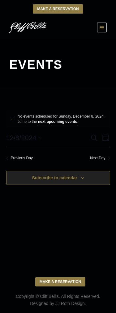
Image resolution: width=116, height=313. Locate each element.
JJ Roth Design (70, 303)
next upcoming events (57, 121)
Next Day (100, 158)
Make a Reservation (58, 9)
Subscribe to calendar (54, 177)
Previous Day (19, 158)
